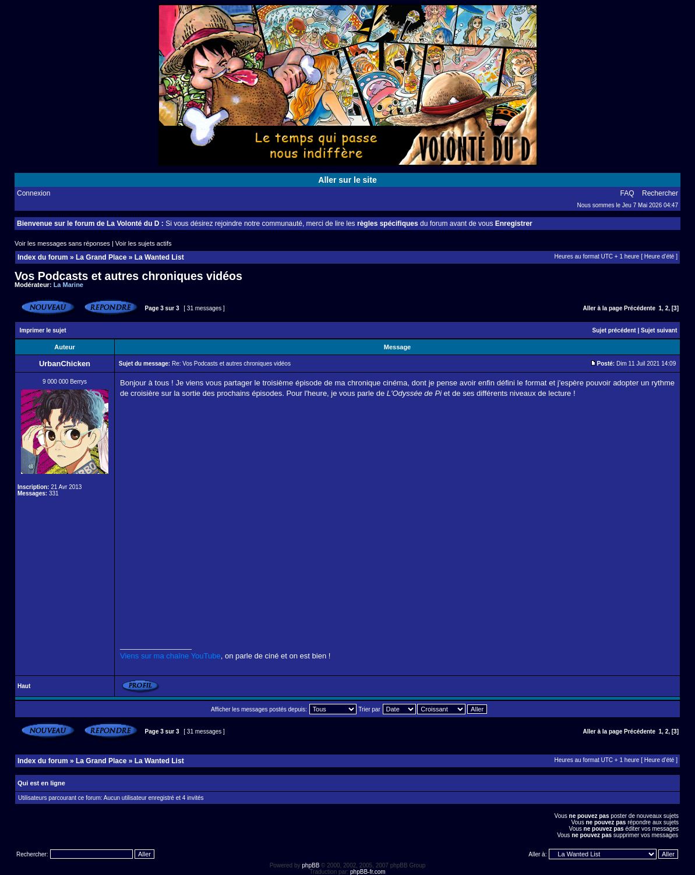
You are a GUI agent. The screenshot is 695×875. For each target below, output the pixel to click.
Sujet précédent (614, 330)
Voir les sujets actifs (143, 243)
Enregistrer (513, 223)
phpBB (310, 865)
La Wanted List (159, 257)
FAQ (627, 193)
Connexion (33, 193)
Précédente (639, 308)
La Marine (68, 284)
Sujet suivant (659, 330)
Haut (23, 686)
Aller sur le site (347, 180)
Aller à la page (602, 308)
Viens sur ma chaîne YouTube (170, 655)
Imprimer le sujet (43, 330)
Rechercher (660, 193)
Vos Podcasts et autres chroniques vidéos (128, 276)
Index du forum (42, 257)
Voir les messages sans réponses (62, 243)
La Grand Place (101, 257)
